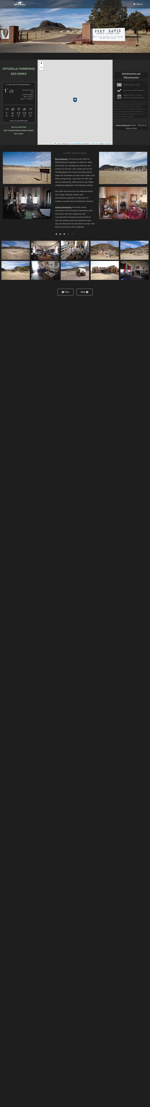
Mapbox (109, 143)
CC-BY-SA (94, 143)
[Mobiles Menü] (138, 4)
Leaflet (57, 143)
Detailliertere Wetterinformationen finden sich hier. (19, 130)
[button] (75, 99)
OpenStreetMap (76, 143)
